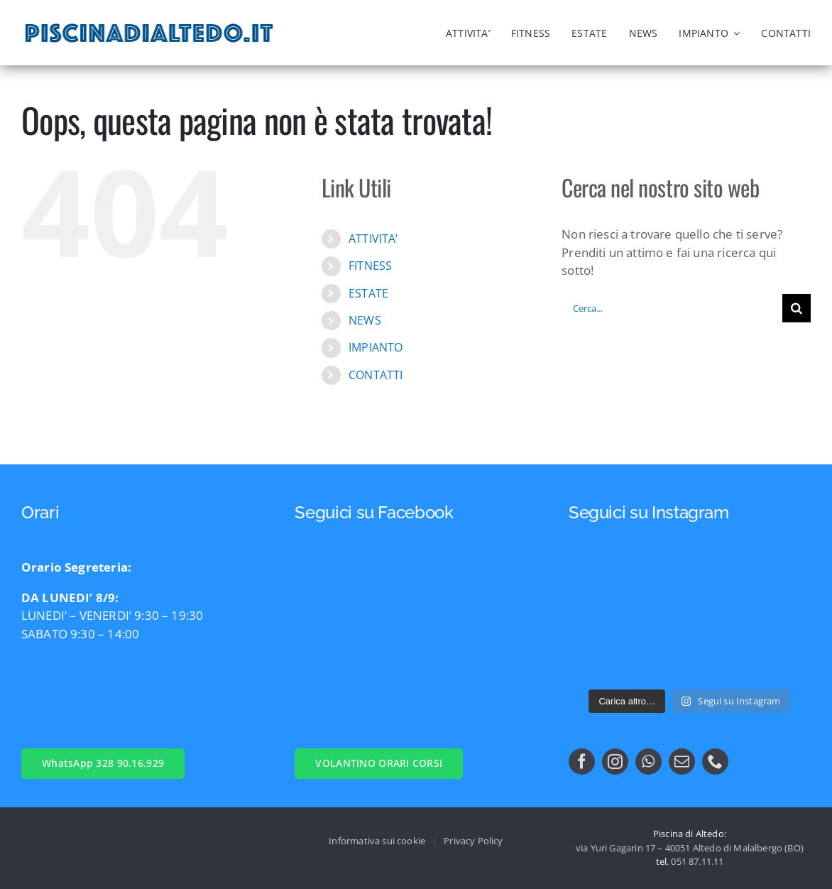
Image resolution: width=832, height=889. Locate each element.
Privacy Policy (473, 840)
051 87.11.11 (697, 861)
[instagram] (615, 761)
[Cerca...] (672, 308)
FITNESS (370, 265)
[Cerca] (796, 308)
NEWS (365, 320)
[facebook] (582, 761)
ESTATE (368, 293)
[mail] (682, 761)
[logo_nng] (307, 23)
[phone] (715, 761)
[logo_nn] (350, 24)
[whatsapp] (648, 761)
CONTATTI (376, 375)
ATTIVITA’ (373, 238)
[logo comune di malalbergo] (394, 28)
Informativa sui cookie (377, 840)
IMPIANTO (376, 347)
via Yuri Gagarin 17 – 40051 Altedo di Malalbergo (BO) (690, 847)
